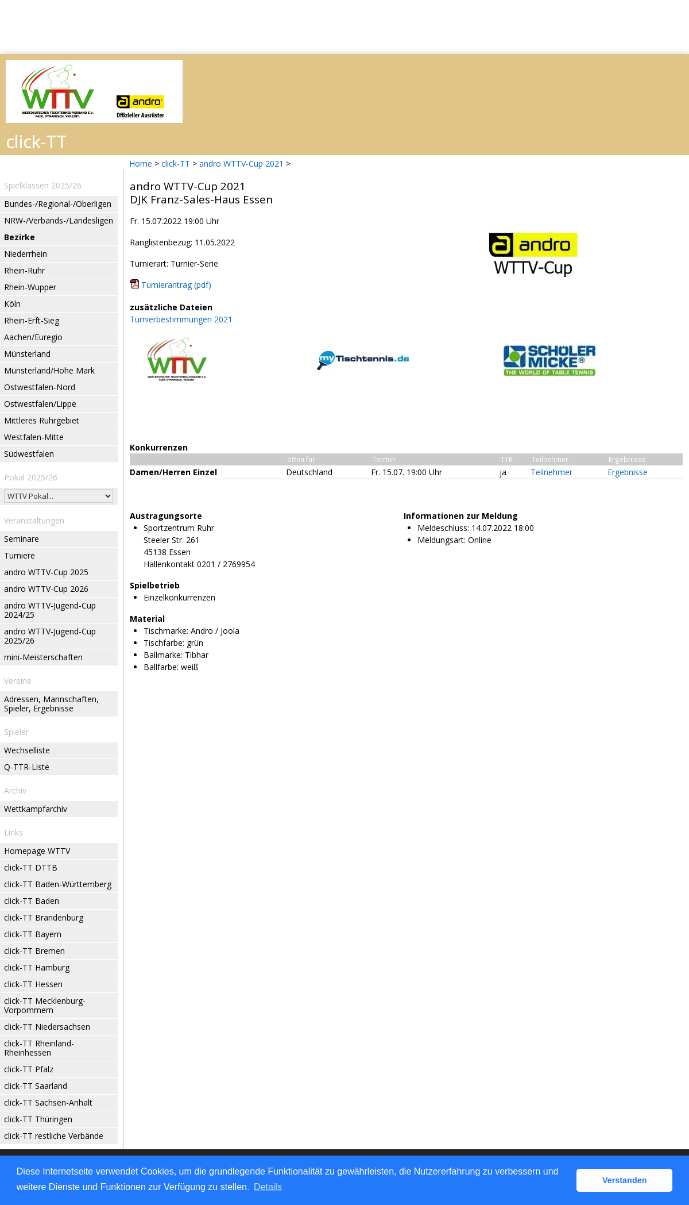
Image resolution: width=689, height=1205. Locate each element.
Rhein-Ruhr (24, 270)
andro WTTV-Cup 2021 (241, 163)
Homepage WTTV (37, 850)
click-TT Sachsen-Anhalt (48, 1102)
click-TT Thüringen (38, 1119)
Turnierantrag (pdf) (176, 284)
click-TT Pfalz (28, 1069)
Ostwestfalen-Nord (39, 387)
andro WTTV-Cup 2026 (46, 588)
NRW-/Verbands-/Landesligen (58, 220)
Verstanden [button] (624, 1180)
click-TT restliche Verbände (53, 1135)
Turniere (19, 555)
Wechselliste (27, 750)
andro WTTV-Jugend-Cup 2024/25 (50, 610)
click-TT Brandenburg (43, 917)
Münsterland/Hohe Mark (49, 370)
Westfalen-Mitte (34, 437)
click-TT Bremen (34, 950)
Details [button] (268, 1187)
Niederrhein (25, 253)
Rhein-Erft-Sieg (31, 320)
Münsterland (27, 353)
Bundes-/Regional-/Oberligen (57, 203)
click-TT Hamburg (36, 967)
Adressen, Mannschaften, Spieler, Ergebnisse (51, 704)
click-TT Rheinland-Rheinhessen (39, 1048)
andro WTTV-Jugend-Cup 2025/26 (50, 636)
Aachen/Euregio (33, 337)
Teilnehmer (551, 472)
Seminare (21, 538)
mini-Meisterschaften (43, 657)
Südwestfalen (29, 453)
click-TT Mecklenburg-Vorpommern (45, 1005)
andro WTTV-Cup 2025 (46, 572)
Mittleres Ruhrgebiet (41, 420)
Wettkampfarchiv (35, 808)
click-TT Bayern (32, 934)
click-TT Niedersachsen (47, 1026)
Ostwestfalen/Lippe (40, 403)
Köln (12, 303)
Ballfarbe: (161, 666)
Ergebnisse (627, 472)
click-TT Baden (31, 900)
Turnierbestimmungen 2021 (181, 319)
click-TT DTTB (30, 867)
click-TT (175, 163)
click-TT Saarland (35, 1085)
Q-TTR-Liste (26, 766)
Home (140, 163)
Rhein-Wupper (30, 287)
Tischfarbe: (164, 642)
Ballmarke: (163, 654)
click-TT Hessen (33, 984)
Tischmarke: (166, 630)
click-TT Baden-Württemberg (57, 884)
